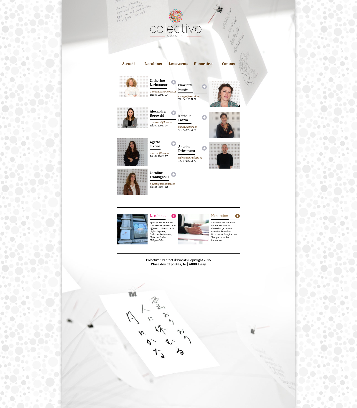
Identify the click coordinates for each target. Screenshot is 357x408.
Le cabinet (153, 64)
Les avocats (178, 64)
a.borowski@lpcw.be (161, 122)
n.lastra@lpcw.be (187, 126)
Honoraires (203, 64)
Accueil (128, 64)
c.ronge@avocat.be (188, 96)
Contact (228, 64)
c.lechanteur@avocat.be (163, 91)
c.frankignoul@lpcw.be (162, 183)
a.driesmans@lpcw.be (190, 157)
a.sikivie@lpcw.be (159, 153)
